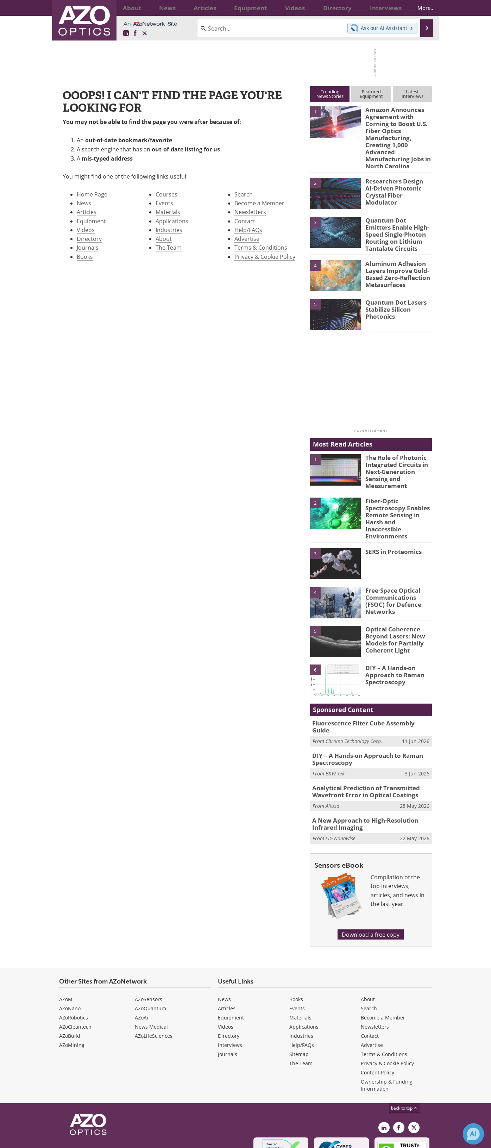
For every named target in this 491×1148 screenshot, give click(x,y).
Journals (88, 247)
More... (420, 7)
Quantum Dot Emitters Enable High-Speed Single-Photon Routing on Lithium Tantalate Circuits (395, 213)
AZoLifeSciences (153, 989)
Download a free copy (370, 888)
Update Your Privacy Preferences (112, 1139)
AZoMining (71, 999)
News (84, 203)
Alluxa (332, 761)
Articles (86, 212)
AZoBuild (69, 989)
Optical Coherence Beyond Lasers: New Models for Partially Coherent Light (391, 601)
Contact (244, 221)
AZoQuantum (150, 962)
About (164, 238)
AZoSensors (148, 953)
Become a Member (259, 203)
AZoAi (141, 971)
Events (164, 203)
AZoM (66, 953)
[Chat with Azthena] (473, 1133)
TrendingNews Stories (330, 93)
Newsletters (250, 212)
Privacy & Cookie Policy (264, 256)
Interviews (230, 999)
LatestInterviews (412, 93)
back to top (404, 1062)
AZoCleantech (75, 980)
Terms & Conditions (260, 247)
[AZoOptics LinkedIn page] (126, 33)
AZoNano (70, 962)
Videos (86, 229)
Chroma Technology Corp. (354, 695)
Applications (172, 221)
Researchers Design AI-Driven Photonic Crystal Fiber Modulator (397, 168)
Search (243, 194)
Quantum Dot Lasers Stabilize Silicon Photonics (392, 286)
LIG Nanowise (340, 792)
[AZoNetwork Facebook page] (135, 33)
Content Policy (377, 1026)
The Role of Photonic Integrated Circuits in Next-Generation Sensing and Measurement (398, 444)
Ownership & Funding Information (387, 1039)
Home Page (92, 194)
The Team (169, 247)
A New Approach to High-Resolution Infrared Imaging (371, 778)
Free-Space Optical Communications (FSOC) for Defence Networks (397, 559)
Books (85, 256)
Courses (166, 194)
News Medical (151, 980)
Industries (169, 229)
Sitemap (299, 1008)
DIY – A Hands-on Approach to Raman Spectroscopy (391, 636)
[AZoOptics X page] (144, 33)
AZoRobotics (73, 971)
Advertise (246, 238)
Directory (89, 238)
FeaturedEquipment (371, 93)
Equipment (91, 221)
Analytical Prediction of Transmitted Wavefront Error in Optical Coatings (361, 747)
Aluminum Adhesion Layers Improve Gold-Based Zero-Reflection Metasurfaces (394, 250)
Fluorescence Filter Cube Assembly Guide (367, 684)
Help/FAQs (248, 229)
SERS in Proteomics (390, 513)
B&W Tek (335, 730)
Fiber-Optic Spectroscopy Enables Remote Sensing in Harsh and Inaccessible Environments (398, 486)
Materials (168, 212)
